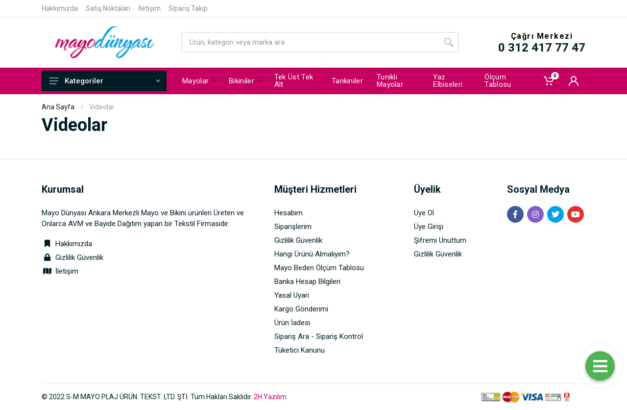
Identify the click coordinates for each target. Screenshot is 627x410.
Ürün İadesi (292, 322)
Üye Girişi (428, 226)
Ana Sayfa (58, 107)
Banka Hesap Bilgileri (307, 281)
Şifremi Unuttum (440, 240)
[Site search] (309, 42)
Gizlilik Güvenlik (79, 257)
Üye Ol (424, 212)
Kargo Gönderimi (301, 309)
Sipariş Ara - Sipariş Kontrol (318, 336)
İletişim (149, 8)
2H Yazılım (270, 397)
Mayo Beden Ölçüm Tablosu (319, 267)
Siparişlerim (293, 226)
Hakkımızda (60, 8)
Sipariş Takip (188, 8)
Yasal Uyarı (291, 295)
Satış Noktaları (108, 8)
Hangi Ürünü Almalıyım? (312, 254)
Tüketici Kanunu (299, 350)
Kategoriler (104, 81)
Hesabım (288, 212)
